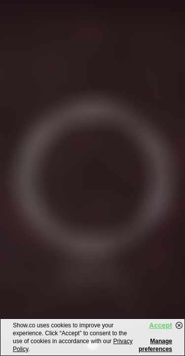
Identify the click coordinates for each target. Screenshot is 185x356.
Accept (160, 325)
